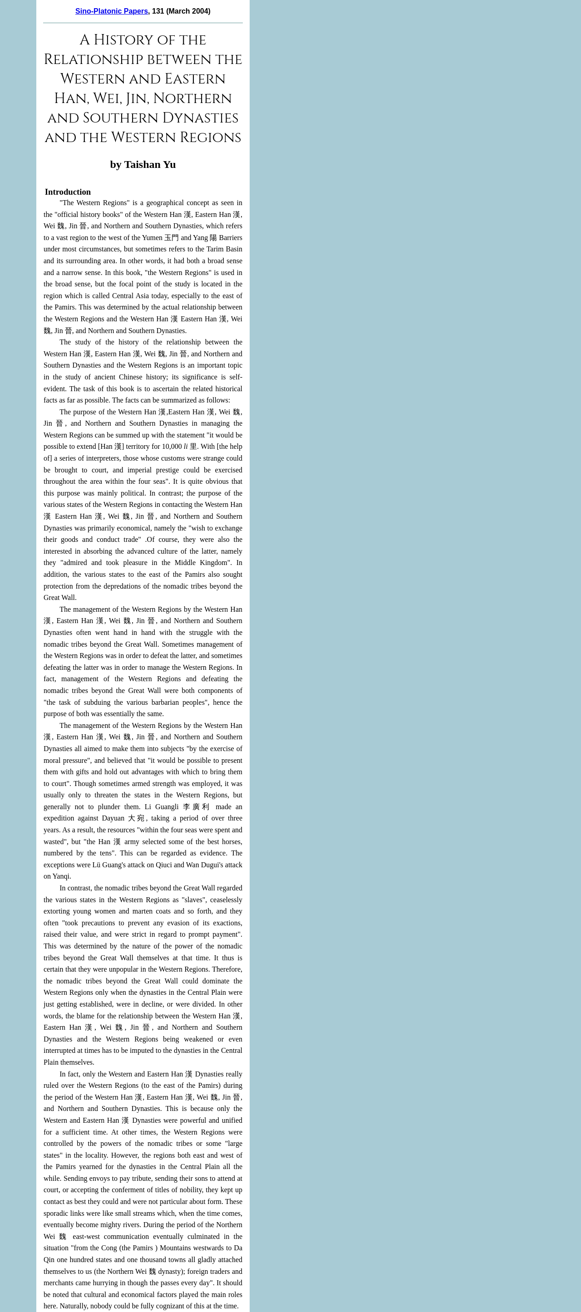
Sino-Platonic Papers (111, 11)
